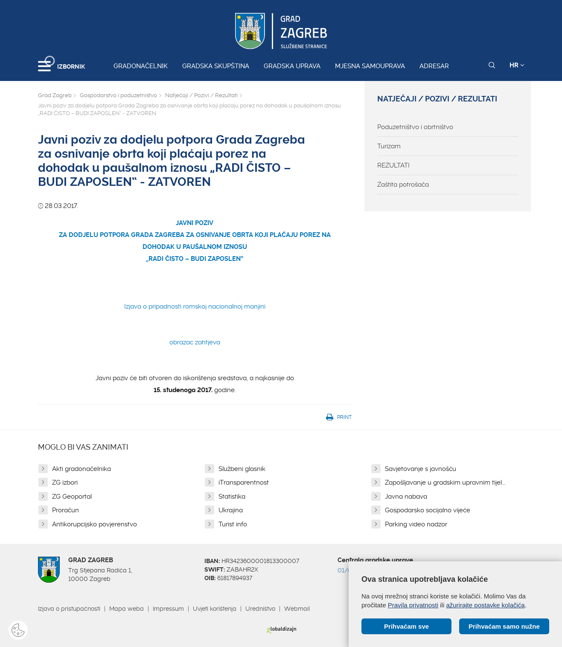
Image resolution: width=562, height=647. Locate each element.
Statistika (231, 496)
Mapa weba (126, 608)
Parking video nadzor (416, 524)
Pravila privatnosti (413, 605)
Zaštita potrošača (403, 184)
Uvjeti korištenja (214, 608)
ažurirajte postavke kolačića (485, 605)
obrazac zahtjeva (194, 342)
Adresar (434, 66)
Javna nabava (406, 496)
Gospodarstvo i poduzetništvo (118, 95)
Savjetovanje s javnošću (420, 469)
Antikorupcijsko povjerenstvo (94, 524)
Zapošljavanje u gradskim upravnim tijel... (445, 482)
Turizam (389, 146)
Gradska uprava (292, 66)
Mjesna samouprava (370, 66)
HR (517, 65)
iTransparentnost (243, 482)
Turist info (232, 524)
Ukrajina (230, 510)
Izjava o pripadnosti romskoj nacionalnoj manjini (194, 306)
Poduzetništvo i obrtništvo (415, 127)
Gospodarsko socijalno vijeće (427, 510)
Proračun (65, 510)
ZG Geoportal (72, 496)
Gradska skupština (215, 66)
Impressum (168, 608)
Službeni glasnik (241, 469)
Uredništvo (260, 608)
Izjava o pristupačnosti (69, 608)
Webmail (297, 608)
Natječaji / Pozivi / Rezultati (201, 95)
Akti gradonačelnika (81, 469)
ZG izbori (65, 482)
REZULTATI (393, 165)
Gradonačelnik (141, 66)
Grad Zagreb (55, 95)
